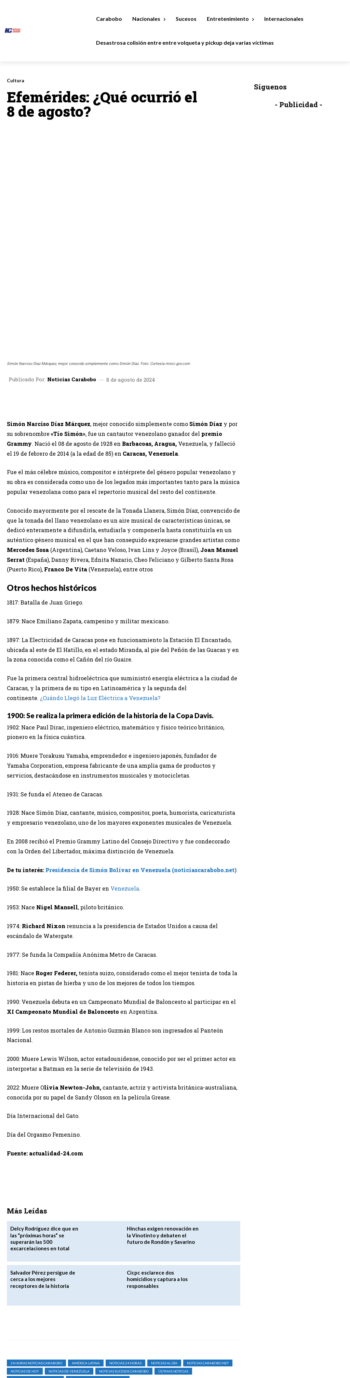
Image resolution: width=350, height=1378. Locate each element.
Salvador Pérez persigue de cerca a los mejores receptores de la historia (45, 1208)
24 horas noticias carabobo (36, 1293)
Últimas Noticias (173, 1301)
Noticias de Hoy (25, 1301)
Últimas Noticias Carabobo (35, 1309)
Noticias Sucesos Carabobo (124, 1301)
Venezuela (124, 818)
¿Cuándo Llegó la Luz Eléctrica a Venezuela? (100, 627)
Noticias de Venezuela (69, 1301)
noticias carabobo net (208, 1293)
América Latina (86, 1293)
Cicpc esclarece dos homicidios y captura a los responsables (162, 1205)
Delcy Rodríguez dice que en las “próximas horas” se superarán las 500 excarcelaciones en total (46, 1164)
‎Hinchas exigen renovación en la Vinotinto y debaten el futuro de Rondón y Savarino (163, 1164)
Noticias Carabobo (71, 309)
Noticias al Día (164, 1293)
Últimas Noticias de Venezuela (98, 1309)
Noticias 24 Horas (125, 1293)
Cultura (15, 80)
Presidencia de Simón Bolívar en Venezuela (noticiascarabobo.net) (141, 800)
